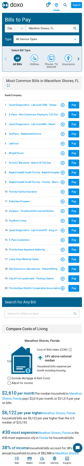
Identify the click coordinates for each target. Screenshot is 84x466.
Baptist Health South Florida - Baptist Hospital (34, 172)
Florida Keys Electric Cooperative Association (34, 288)
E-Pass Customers (19, 240)
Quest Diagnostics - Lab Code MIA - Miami (32, 124)
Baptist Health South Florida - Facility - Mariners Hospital (34, 182)
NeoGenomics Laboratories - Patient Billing (33, 269)
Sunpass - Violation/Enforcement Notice (31, 211)
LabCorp (13, 143)
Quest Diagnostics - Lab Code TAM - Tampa (33, 105)
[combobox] (15, 28)
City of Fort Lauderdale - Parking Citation (31, 278)
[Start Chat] (77, 447)
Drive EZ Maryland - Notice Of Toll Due (30, 162)
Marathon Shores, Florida (58, 413)
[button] (75, 28)
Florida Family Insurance (23, 191)
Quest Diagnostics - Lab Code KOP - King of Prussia (34, 230)
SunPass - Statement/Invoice (25, 133)
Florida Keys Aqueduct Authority (27, 249)
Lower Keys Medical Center (24, 259)
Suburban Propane (19, 201)
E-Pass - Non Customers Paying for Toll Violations (34, 114)
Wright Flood (16, 153)
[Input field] (39, 314)
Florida (43, 438)
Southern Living (17, 220)
